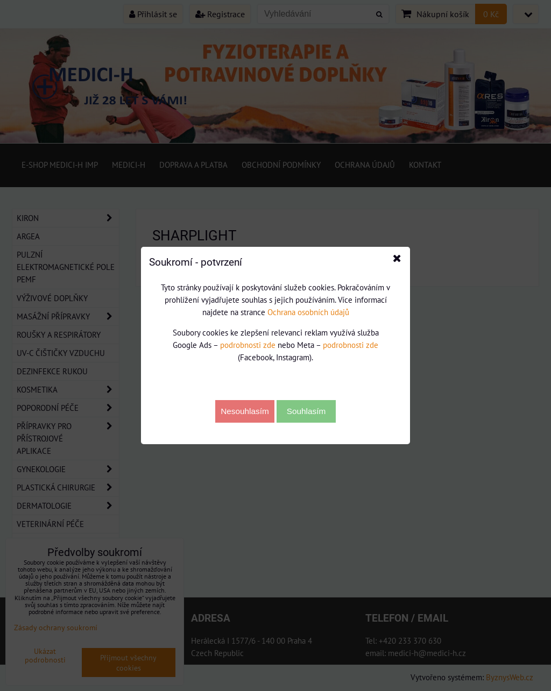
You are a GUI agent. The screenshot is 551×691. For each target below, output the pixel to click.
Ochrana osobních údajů (308, 312)
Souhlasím (306, 411)
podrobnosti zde (248, 344)
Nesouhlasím (245, 411)
